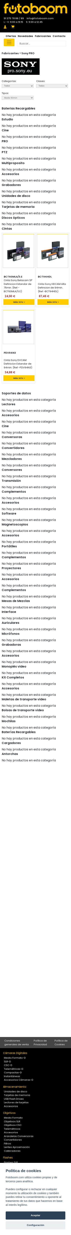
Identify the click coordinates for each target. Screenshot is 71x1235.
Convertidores (13, 1140)
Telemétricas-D (13, 1069)
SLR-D (7, 1061)
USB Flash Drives (14, 1099)
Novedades (25, 36)
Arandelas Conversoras (19, 1136)
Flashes (8, 1157)
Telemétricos (12, 1129)
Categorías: (9, 81)
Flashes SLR (11, 1162)
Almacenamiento (14, 1087)
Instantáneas (12, 1076)
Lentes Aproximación (17, 1147)
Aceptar (35, 1215)
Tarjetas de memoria (17, 1095)
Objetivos (9, 1113)
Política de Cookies (61, 1042)
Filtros (7, 1143)
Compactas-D (13, 1072)
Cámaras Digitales (15, 1053)
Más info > (19, 302)
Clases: (40, 81)
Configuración (35, 1225)
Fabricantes (43, 36)
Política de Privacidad (40, 1042)
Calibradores (12, 1151)
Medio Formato (13, 1118)
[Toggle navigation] (9, 42)
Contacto (59, 36)
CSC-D (8, 1065)
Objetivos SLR (12, 1121)
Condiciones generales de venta (16, 1042)
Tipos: (5, 93)
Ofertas (11, 36)
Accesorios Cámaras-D (18, 1080)
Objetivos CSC (13, 1125)
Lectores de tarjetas (16, 1102)
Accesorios (11, 1106)
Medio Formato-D (15, 1058)
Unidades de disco (15, 1091)
